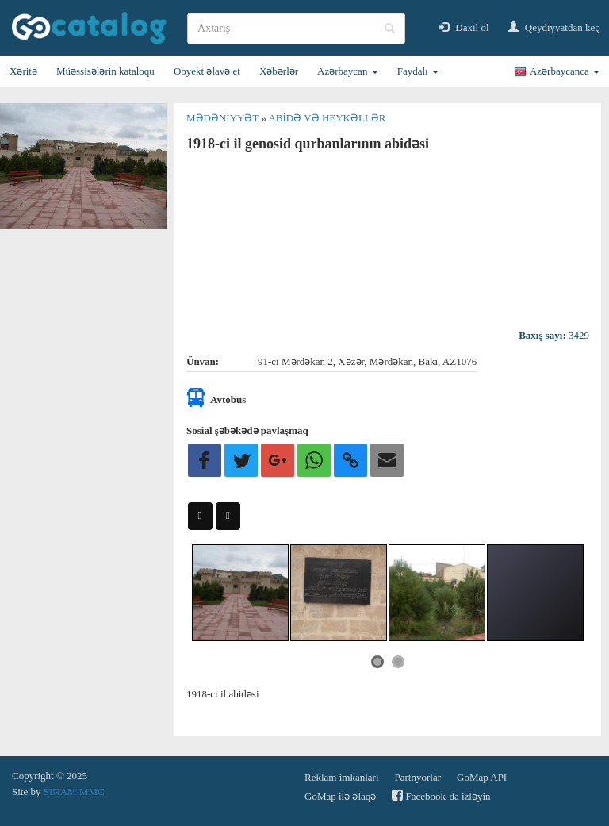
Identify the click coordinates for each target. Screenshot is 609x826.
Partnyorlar (418, 777)
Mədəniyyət (223, 118)
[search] (296, 28)
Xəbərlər (278, 71)
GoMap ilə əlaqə (340, 796)
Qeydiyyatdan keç (553, 27)
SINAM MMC (74, 791)
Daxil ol (464, 27)
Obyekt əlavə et (207, 71)
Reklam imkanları (341, 777)
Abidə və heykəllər (326, 118)
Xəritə (23, 71)
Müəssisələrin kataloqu (105, 71)
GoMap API (482, 777)
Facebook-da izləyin (441, 795)
